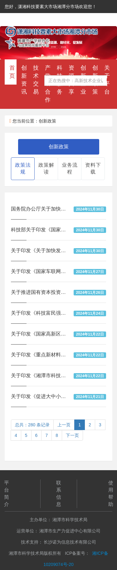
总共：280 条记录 (32, 424)
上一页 (64, 424)
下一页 (72, 435)
